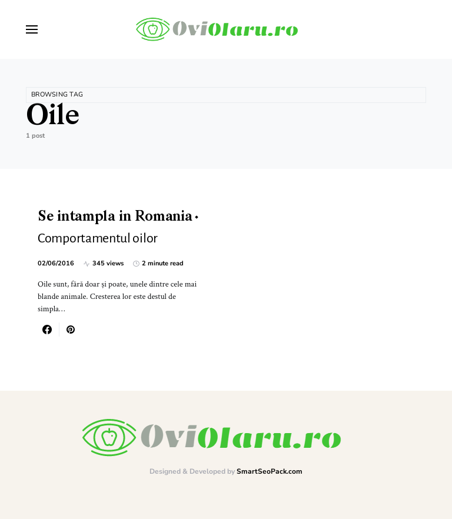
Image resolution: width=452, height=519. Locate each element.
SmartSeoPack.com (270, 471)
